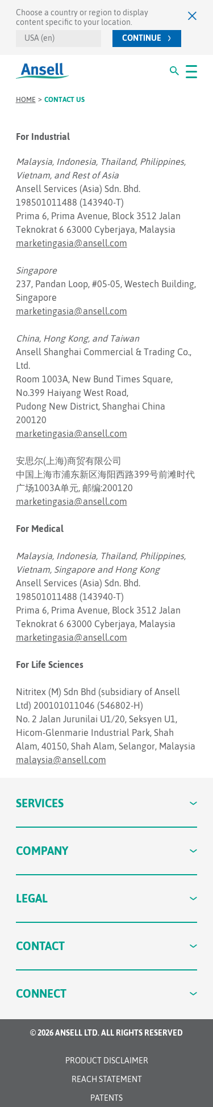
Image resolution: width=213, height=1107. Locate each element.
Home (26, 100)
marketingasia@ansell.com (71, 243)
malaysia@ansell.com (61, 760)
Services (107, 803)
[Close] (192, 15)
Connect (107, 993)
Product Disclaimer (106, 1060)
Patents (106, 1097)
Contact (107, 945)
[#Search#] (174, 70)
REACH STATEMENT (107, 1079)
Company (107, 850)
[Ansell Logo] (42, 71)
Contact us (64, 100)
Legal (107, 898)
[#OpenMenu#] (191, 70)
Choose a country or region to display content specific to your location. (82, 17)
